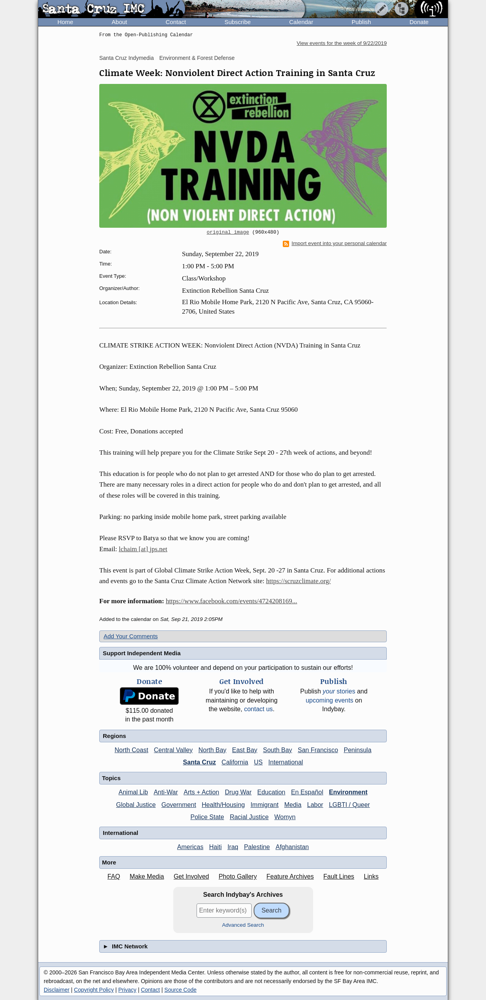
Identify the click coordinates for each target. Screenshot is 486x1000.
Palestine (257, 847)
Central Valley (173, 750)
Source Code (180, 990)
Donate (419, 22)
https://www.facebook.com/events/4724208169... (231, 601)
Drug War (238, 792)
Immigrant (264, 804)
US (258, 762)
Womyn (285, 817)
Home (65, 22)
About (119, 22)
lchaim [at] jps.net (143, 549)
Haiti (215, 847)
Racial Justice (249, 817)
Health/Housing (223, 804)
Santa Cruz (199, 762)
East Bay (244, 750)
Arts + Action (201, 792)
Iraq (232, 847)
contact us (258, 709)
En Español (307, 792)
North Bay (212, 750)
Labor (315, 804)
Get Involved (191, 876)
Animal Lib (133, 792)
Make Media (147, 876)
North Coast (131, 750)
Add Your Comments (131, 636)
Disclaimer (56, 990)
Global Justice (136, 804)
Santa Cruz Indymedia (126, 58)
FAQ (114, 876)
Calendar (301, 22)
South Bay (277, 750)
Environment (348, 792)
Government (178, 804)
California (235, 762)
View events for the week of (342, 43)
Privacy (127, 990)
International (285, 762)
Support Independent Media (142, 653)
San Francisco (318, 750)
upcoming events (329, 700)
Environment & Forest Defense (196, 58)
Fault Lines (338, 876)
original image (228, 232)
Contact (175, 22)
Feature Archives (290, 876)
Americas (190, 847)
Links (371, 876)
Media (293, 804)
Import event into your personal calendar (335, 243)
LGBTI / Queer (349, 804)
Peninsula (357, 750)
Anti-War (166, 792)
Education (271, 792)
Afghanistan (292, 847)
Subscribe (237, 22)
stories (339, 691)
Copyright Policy (94, 990)
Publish (361, 22)
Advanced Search (243, 925)
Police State (207, 817)
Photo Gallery (238, 876)
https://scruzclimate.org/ (298, 581)
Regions (114, 735)
